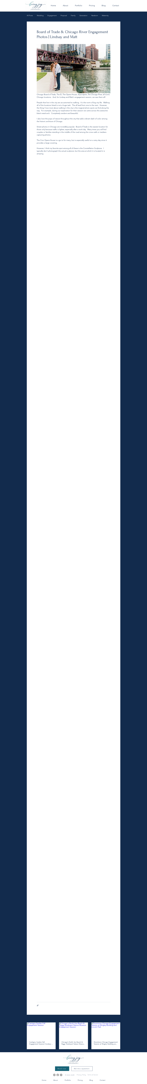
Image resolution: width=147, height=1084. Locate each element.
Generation (83, 15)
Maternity (105, 15)
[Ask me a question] (82, 1068)
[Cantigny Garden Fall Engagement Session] (41, 1031)
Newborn (94, 15)
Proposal (64, 15)
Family (73, 15)
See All (118, 1019)
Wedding (40, 15)
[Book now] (62, 1068)
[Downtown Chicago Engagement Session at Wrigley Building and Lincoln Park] (105, 1031)
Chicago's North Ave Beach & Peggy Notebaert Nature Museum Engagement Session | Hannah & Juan (73, 1043)
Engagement (52, 15)
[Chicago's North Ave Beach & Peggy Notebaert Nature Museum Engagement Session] (73, 1031)
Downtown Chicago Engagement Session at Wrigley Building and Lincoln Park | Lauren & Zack (106, 1043)
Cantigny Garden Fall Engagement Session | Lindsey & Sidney (41, 1043)
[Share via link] (38, 1005)
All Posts (30, 15)
